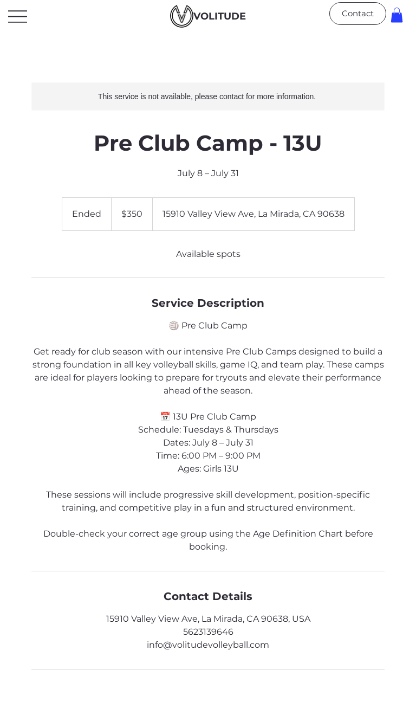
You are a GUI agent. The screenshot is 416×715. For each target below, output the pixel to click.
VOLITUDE (219, 16)
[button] (397, 15)
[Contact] (357, 13)
